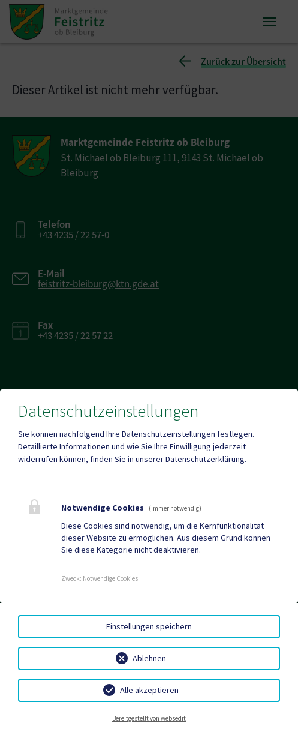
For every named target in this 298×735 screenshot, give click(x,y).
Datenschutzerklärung (205, 459)
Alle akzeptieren (149, 690)
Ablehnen (149, 658)
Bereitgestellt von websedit (149, 718)
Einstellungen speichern (149, 626)
